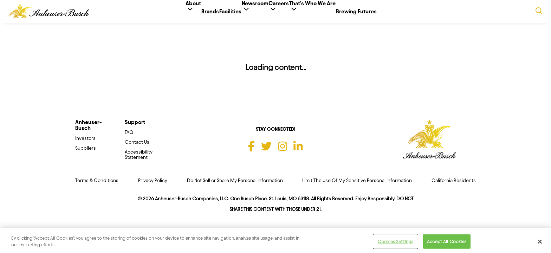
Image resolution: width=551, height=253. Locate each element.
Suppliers (85, 153)
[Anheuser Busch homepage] (429, 145)
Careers (290, 14)
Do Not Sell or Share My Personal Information (235, 186)
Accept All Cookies (446, 243)
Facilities (219, 11)
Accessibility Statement (139, 160)
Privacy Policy (152, 186)
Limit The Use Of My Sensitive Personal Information (357, 186)
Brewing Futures (389, 11)
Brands (188, 11)
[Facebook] (251, 152)
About (160, 14)
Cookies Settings (395, 243)
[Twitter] (266, 152)
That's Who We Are (334, 14)
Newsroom (255, 14)
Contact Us (137, 147)
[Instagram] (282, 152)
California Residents (454, 186)
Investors (85, 144)
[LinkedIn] (298, 152)
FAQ (129, 138)
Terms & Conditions (96, 186)
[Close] (539, 244)
